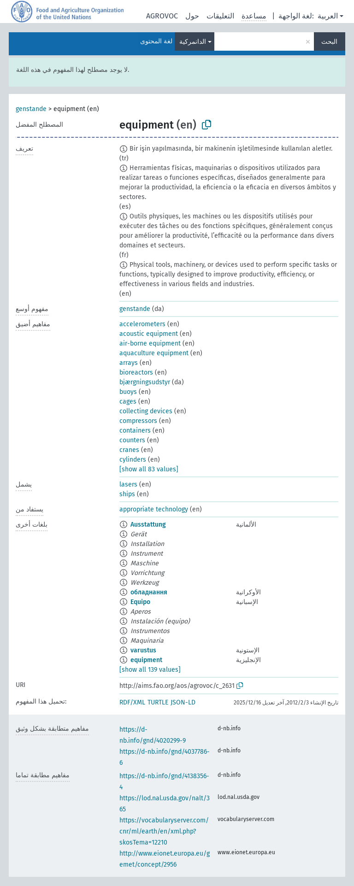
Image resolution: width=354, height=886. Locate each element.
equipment (146, 660)
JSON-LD (183, 702)
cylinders (132, 460)
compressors (138, 421)
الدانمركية (192, 42)
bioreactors (136, 372)
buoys (128, 392)
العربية (328, 16)
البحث (329, 42)
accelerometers (142, 324)
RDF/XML (132, 702)
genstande (31, 109)
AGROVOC (162, 16)
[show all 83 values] (148, 469)
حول (192, 16)
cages (127, 401)
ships (127, 494)
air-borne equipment (150, 343)
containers (135, 430)
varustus (143, 650)
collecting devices (145, 411)
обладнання (148, 592)
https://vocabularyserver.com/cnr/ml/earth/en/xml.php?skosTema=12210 (164, 831)
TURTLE (158, 702)
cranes (129, 450)
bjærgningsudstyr (144, 382)
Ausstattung (148, 524)
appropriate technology (153, 509)
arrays (128, 363)
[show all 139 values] (150, 670)
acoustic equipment (148, 334)
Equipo (140, 602)
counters (132, 440)
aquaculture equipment (154, 353)
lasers (128, 484)
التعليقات (220, 16)
